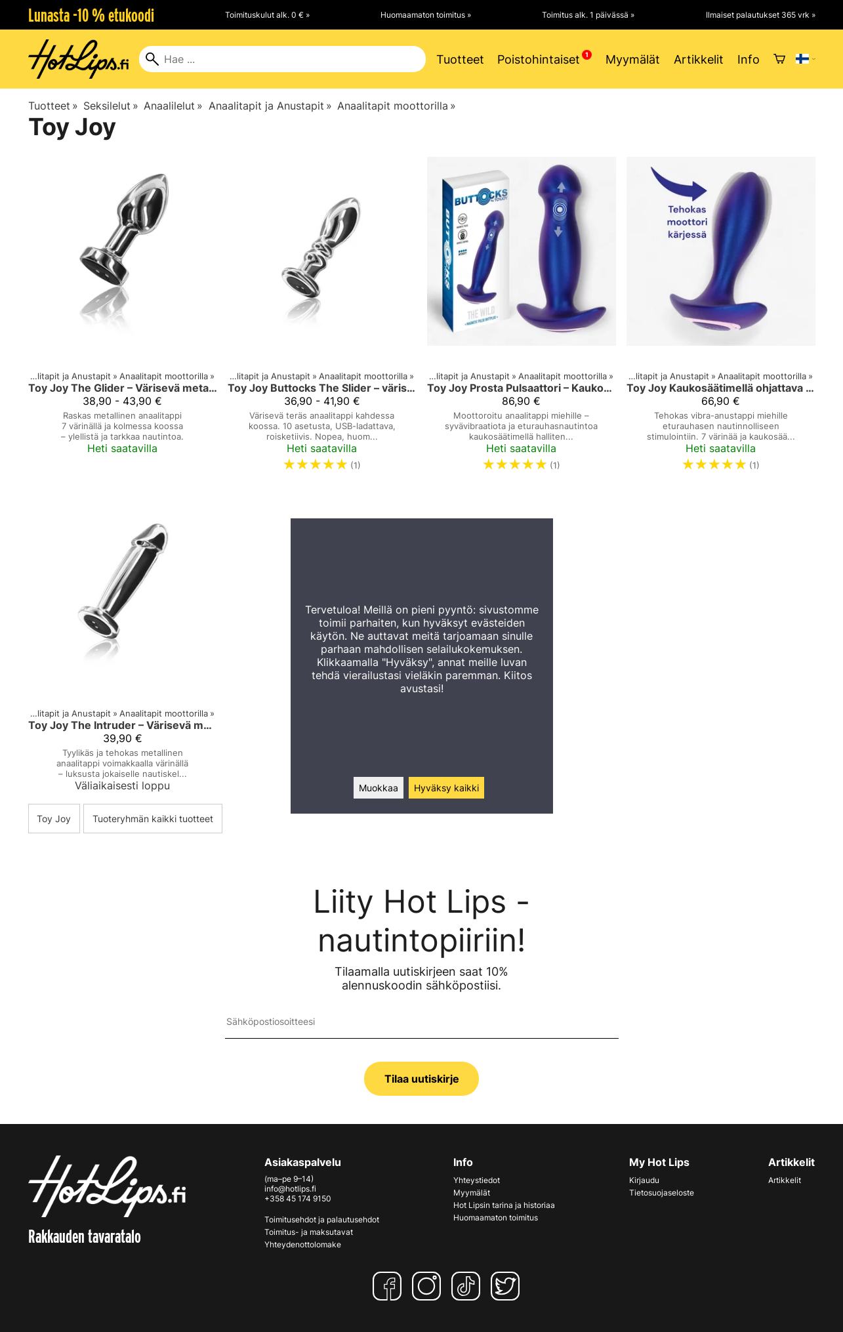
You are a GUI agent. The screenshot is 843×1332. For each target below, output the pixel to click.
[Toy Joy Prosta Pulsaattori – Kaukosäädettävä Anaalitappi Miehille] (521, 320)
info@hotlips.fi (290, 1189)
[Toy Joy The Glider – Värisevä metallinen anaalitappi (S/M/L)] (122, 320)
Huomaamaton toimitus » (425, 15)
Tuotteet (460, 59)
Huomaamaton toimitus (495, 1217)
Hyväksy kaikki (446, 787)
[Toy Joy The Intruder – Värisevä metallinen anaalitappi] (122, 647)
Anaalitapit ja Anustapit (270, 105)
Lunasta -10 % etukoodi (91, 15)
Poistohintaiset (538, 59)
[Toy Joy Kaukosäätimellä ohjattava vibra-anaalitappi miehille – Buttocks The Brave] (721, 320)
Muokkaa (378, 787)
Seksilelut (110, 105)
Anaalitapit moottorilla (396, 105)
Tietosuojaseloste (661, 1192)
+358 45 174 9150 (297, 1198)
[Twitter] (508, 1286)
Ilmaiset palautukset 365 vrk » (760, 15)
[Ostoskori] (779, 59)
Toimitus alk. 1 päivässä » (588, 15)
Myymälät (633, 59)
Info (748, 59)
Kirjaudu (644, 1180)
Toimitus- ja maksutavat (308, 1232)
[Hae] (282, 59)
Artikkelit (699, 59)
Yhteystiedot (476, 1180)
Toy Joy (54, 818)
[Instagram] (429, 1286)
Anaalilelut (173, 105)
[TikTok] (468, 1286)
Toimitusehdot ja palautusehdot (321, 1219)
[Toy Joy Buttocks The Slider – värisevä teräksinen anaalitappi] (322, 320)
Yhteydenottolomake (302, 1244)
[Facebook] (390, 1286)
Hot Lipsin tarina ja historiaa (504, 1205)
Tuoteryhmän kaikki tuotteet (153, 818)
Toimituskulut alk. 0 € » (267, 15)
